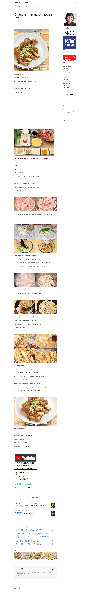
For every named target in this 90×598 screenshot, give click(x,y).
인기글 (68, 62)
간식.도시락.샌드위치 (66, 74)
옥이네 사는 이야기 (66, 83)
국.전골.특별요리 (18, 532)
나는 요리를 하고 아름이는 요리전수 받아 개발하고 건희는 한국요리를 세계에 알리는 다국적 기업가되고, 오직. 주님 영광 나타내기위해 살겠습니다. (33, 578)
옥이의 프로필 (65, 68)
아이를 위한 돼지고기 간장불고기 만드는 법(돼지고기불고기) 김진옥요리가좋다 (28, 544)
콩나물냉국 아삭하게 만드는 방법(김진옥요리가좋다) (24, 545)
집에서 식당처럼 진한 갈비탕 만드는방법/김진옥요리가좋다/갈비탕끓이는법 (28, 534)
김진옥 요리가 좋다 (21, 2)
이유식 (65, 77)
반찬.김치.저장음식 (66, 72)
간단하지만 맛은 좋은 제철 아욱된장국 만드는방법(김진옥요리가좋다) (26, 536)
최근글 (64, 62)
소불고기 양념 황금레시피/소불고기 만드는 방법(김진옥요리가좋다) (26, 537)
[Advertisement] (35, 496)
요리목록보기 (65, 79)
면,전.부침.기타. (66, 75)
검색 (73, 2)
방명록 (26, 6)
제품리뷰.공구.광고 (66, 87)
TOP (76, 594)
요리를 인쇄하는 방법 (66, 89)
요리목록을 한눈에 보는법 (67, 51)
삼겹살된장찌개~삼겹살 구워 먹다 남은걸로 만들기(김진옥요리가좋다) (27, 548)
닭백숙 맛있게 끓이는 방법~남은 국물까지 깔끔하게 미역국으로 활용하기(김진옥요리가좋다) (30, 550)
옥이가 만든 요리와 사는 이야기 (68, 66)
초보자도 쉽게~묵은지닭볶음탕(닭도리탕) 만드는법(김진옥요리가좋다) (27, 547)
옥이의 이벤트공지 (66, 85)
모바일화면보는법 (40, 6)
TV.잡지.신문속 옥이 (66, 81)
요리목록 (19, 6)
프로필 (32, 6)
